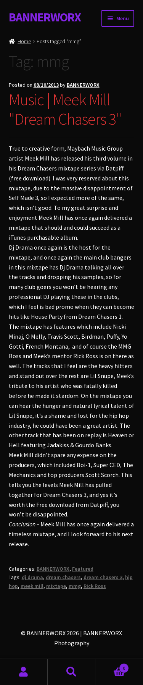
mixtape (56, 586)
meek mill (32, 586)
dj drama (32, 577)
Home (24, 41)
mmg (75, 586)
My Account (24, 672)
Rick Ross (95, 586)
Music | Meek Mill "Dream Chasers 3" (65, 109)
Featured (82, 568)
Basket (112, 666)
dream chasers (63, 577)
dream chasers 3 (103, 577)
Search (71, 672)
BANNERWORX (45, 17)
